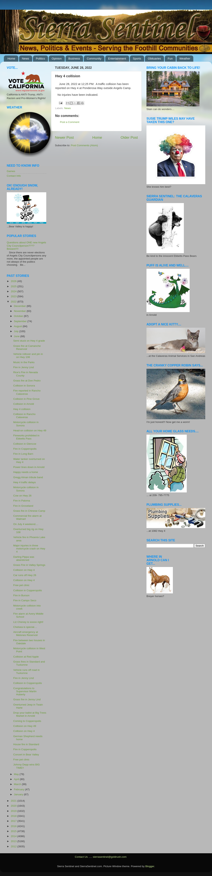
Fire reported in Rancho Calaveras (27, 392)
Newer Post (64, 137)
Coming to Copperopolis (27, 721)
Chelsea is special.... (25, 627)
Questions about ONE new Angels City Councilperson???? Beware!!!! (26, 245)
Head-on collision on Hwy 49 (29, 430)
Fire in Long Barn (23, 453)
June (17, 336)
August (18, 326)
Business (74, 58)
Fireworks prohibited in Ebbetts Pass (26, 437)
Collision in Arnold (23, 403)
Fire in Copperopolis (25, 448)
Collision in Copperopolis (27, 590)
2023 (14, 296)
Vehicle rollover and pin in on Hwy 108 (28, 356)
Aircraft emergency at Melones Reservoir (25, 634)
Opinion (57, 58)
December (20, 306)
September (20, 321)
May (16, 774)
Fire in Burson (21, 595)
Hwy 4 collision (21, 409)
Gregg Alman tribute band (28, 477)
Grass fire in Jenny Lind (27, 699)
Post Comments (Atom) (84, 145)
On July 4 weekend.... (25, 524)
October (19, 316)
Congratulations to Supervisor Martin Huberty (25, 691)
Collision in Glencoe (24, 443)
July (16, 331)
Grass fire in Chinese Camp (29, 510)
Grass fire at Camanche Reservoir (27, 347)
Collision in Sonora (24, 385)
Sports (137, 58)
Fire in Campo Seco (24, 600)
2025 (14, 286)
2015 (14, 831)
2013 (14, 841)
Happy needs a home (25, 472)
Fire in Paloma (21, 500)
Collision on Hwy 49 (24, 726)
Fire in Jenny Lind (23, 367)
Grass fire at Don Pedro (27, 380)
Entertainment (117, 58)
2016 (14, 826)
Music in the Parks (23, 362)
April (17, 779)
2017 (14, 821)
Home (11, 58)
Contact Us (81, 856)
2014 (14, 836)
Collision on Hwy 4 (24, 570)
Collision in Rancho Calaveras (24, 416)
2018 (14, 816)
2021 (14, 800)
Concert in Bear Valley (26, 754)
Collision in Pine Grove (26, 398)
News (25, 58)
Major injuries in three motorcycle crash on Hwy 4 (29, 548)
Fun (170, 58)
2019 (14, 811)
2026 (14, 281)
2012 (14, 846)
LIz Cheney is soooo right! (28, 622)
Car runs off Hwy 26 (24, 575)
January (19, 794)
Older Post (129, 137)
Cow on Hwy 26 (22, 495)
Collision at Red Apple (26, 656)
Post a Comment (69, 122)
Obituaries (154, 58)
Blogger (149, 866)
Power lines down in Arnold (29, 467)
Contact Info (14, 175)
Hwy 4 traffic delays (24, 482)
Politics (40, 58)
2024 (14, 291)
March (18, 784)
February (19, 789)
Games (11, 171)
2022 (14, 301)
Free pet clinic (21, 585)
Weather (184, 58)
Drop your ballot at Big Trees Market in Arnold (29, 714)
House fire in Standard (26, 744)
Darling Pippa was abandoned (23, 558)
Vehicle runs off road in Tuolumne (26, 671)
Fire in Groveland (23, 505)
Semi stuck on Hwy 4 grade (29, 340)
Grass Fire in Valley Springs (29, 565)
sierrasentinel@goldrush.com (109, 856)
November (20, 311)
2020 (14, 805)
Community (94, 58)
